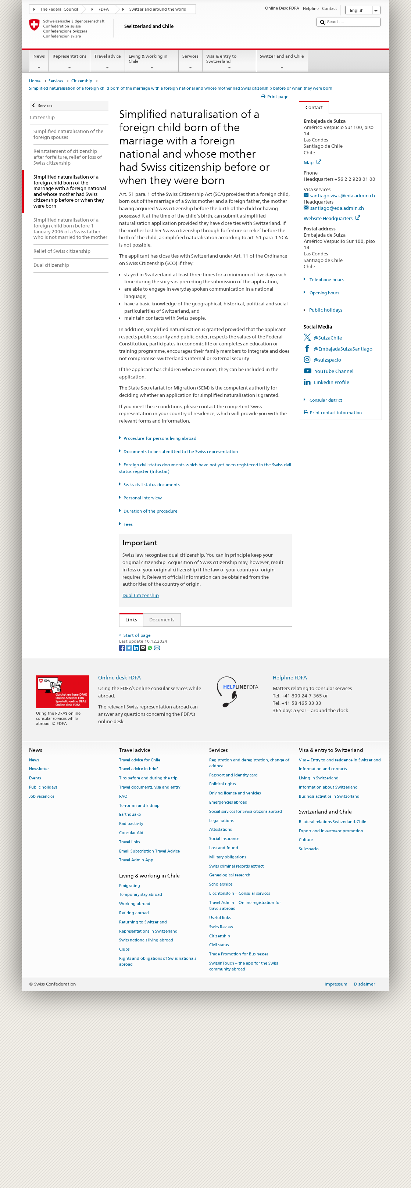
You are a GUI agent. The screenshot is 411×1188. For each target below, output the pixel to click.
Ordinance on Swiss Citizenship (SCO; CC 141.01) (181, 678)
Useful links (219, 1081)
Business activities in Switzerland (329, 960)
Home (34, 81)
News (39, 62)
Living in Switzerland (319, 942)
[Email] (157, 811)
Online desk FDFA (119, 841)
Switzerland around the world (157, 9)
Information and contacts (323, 933)
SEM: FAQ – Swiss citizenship (159, 645)
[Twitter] (129, 811)
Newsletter (39, 933)
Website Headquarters (332, 218)
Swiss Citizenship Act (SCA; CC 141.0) (168, 667)
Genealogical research (229, 1039)
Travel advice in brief (138, 933)
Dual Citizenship (140, 595)
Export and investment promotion (331, 995)
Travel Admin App (136, 1024)
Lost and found (223, 1012)
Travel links (129, 1006)
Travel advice (107, 62)
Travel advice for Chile (139, 924)
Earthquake (130, 978)
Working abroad (134, 1068)
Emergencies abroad (228, 966)
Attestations (220, 993)
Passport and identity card (233, 939)
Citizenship (81, 81)
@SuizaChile (328, 338)
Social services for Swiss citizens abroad (245, 975)
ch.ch (133, 748)
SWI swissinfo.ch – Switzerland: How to (170, 759)
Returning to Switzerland (143, 1086)
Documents (161, 619)
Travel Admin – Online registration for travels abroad (245, 1069)
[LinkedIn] (136, 811)
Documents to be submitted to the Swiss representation (181, 451)
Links (128, 619)
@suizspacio (327, 360)
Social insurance (224, 1003)
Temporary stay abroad (140, 1058)
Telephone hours (326, 279)
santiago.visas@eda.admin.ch (342, 195)
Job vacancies (41, 960)
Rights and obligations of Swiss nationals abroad (157, 1125)
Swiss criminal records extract (236, 1030)
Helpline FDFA (290, 841)
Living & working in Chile (151, 62)
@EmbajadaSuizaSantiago (343, 349)
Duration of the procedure (151, 511)
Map (312, 162)
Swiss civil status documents (152, 484)
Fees (128, 524)
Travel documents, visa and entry (149, 951)
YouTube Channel (334, 371)
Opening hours (323, 292)
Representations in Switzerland (148, 1095)
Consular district (325, 400)
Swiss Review (221, 1090)
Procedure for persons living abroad (160, 438)
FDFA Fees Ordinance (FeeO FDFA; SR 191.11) (177, 689)
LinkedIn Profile (331, 382)
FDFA (104, 9)
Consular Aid (131, 997)
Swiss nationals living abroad (146, 1104)
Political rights (222, 948)
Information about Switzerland (328, 951)
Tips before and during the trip (148, 942)
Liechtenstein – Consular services (239, 1057)
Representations (69, 62)
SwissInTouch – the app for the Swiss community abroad (243, 1130)
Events (35, 942)
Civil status (219, 1109)
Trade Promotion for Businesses (238, 1118)
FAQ (123, 960)
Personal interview (143, 497)
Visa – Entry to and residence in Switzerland (340, 924)
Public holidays (325, 310)
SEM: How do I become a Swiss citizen (169, 633)
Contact (311, 107)
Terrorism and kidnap (139, 969)
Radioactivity (131, 988)
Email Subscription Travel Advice (149, 1015)
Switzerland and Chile (282, 62)
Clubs (124, 1113)
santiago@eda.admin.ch (337, 208)
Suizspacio (309, 1013)
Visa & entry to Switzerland (229, 62)
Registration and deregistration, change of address (249, 927)
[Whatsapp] (150, 811)
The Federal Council (59, 9)
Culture (306, 1004)
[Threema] (143, 811)
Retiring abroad (134, 1076)
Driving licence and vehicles (235, 957)
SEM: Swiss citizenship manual (161, 656)
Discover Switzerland (150, 737)
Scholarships (220, 1048)
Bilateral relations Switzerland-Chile (332, 985)
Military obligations (227, 1021)
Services (190, 62)
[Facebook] (122, 811)
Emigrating (129, 1049)
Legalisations (221, 984)
